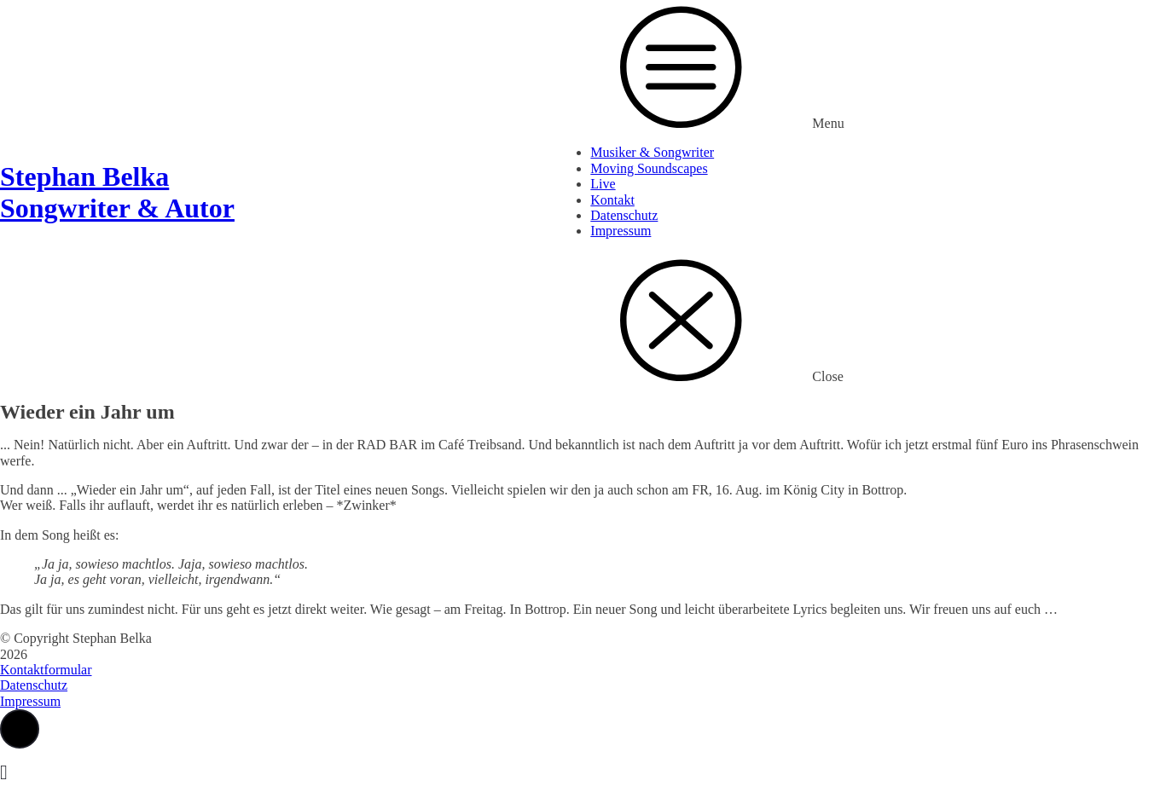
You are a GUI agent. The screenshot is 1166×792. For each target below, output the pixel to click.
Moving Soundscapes (648, 168)
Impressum (620, 230)
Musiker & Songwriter (652, 152)
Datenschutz (624, 215)
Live (602, 183)
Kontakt (612, 200)
